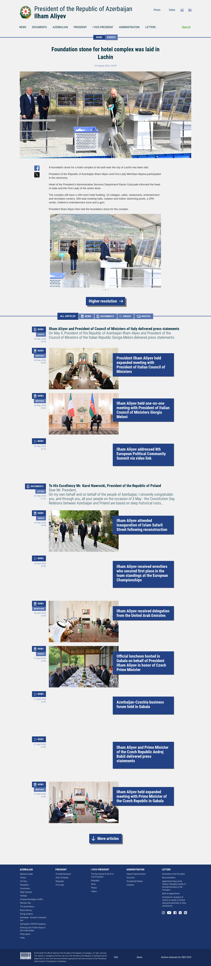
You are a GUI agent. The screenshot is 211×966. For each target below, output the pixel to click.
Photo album (25, 934)
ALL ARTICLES (68, 316)
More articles (108, 838)
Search (186, 27)
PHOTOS (146, 316)
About (139, 957)
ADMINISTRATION (129, 27)
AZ (182, 10)
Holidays (23, 895)
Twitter (184, 15)
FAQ (116, 957)
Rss (189, 15)
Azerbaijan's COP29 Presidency (33, 924)
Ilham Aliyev (50, 16)
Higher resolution (103, 301)
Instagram (166, 15)
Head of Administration (136, 874)
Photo (157, 10)
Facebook (178, 15)
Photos (94, 887)
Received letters (169, 877)
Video (172, 10)
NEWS (22, 27)
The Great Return (27, 906)
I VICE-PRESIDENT (103, 27)
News (93, 884)
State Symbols (26, 892)
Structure (131, 877)
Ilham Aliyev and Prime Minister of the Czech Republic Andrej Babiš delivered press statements (142, 754)
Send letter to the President (173, 874)
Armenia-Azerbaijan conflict (31, 899)
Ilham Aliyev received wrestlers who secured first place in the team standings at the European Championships (142, 573)
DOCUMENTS (39, 27)
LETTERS (150, 27)
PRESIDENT (80, 27)
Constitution (25, 888)
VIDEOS (127, 316)
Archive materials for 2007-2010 (176, 957)
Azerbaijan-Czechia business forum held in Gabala (140, 704)
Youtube (172, 15)
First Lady (60, 885)
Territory (23, 881)
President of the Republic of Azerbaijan (83, 9)
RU (190, 10)
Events (111, 37)
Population (24, 885)
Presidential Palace (135, 881)
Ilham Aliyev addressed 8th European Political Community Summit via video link (141, 454)
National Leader (26, 874)
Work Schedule (62, 877)
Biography (60, 881)
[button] (51, 250)
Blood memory (26, 910)
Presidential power (63, 874)
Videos (94, 891)
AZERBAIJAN (60, 27)
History (23, 877)
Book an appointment (171, 893)
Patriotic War (25, 903)
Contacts (130, 885)
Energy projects (26, 914)
